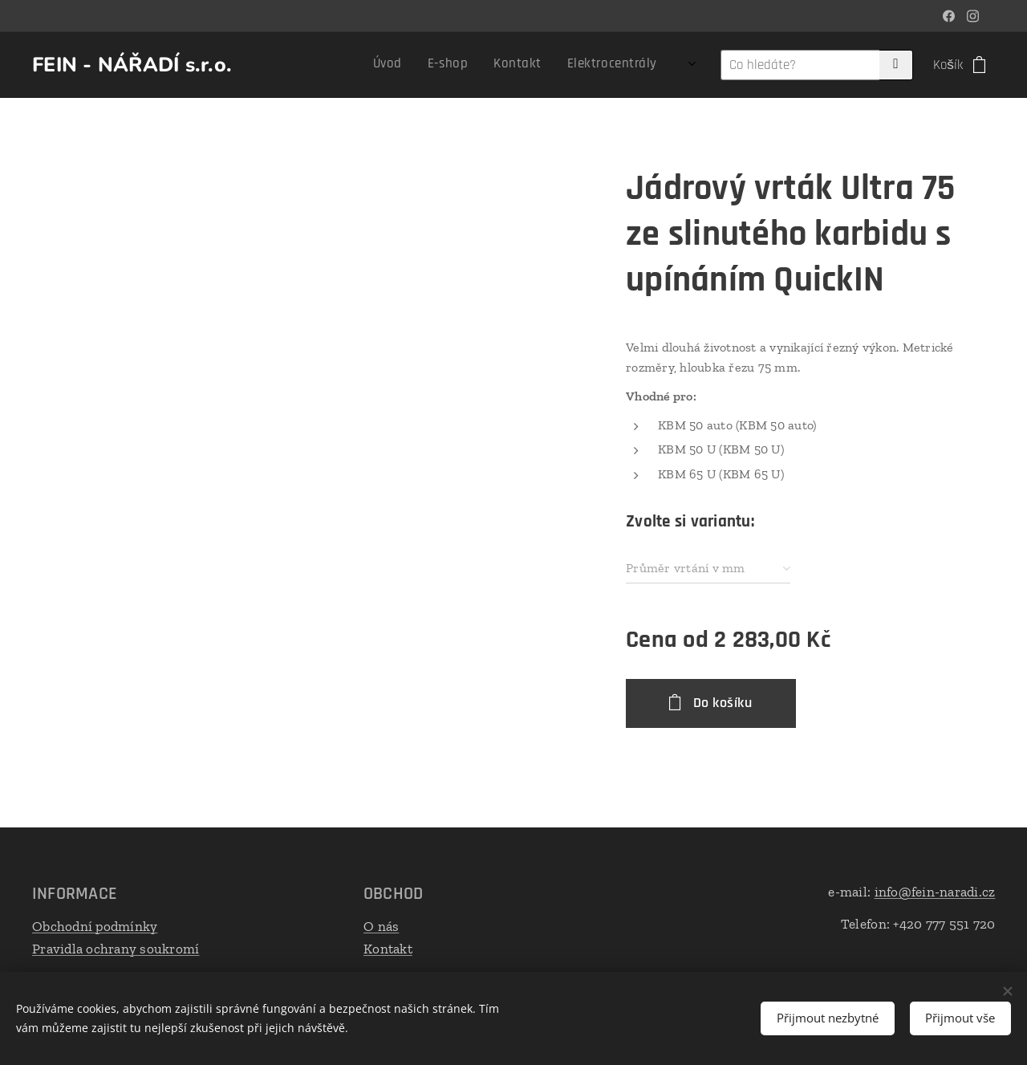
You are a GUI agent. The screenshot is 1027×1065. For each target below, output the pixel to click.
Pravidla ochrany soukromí (115, 948)
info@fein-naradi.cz (934, 892)
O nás (381, 926)
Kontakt (387, 948)
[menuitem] (386, 65)
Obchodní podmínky (94, 926)
